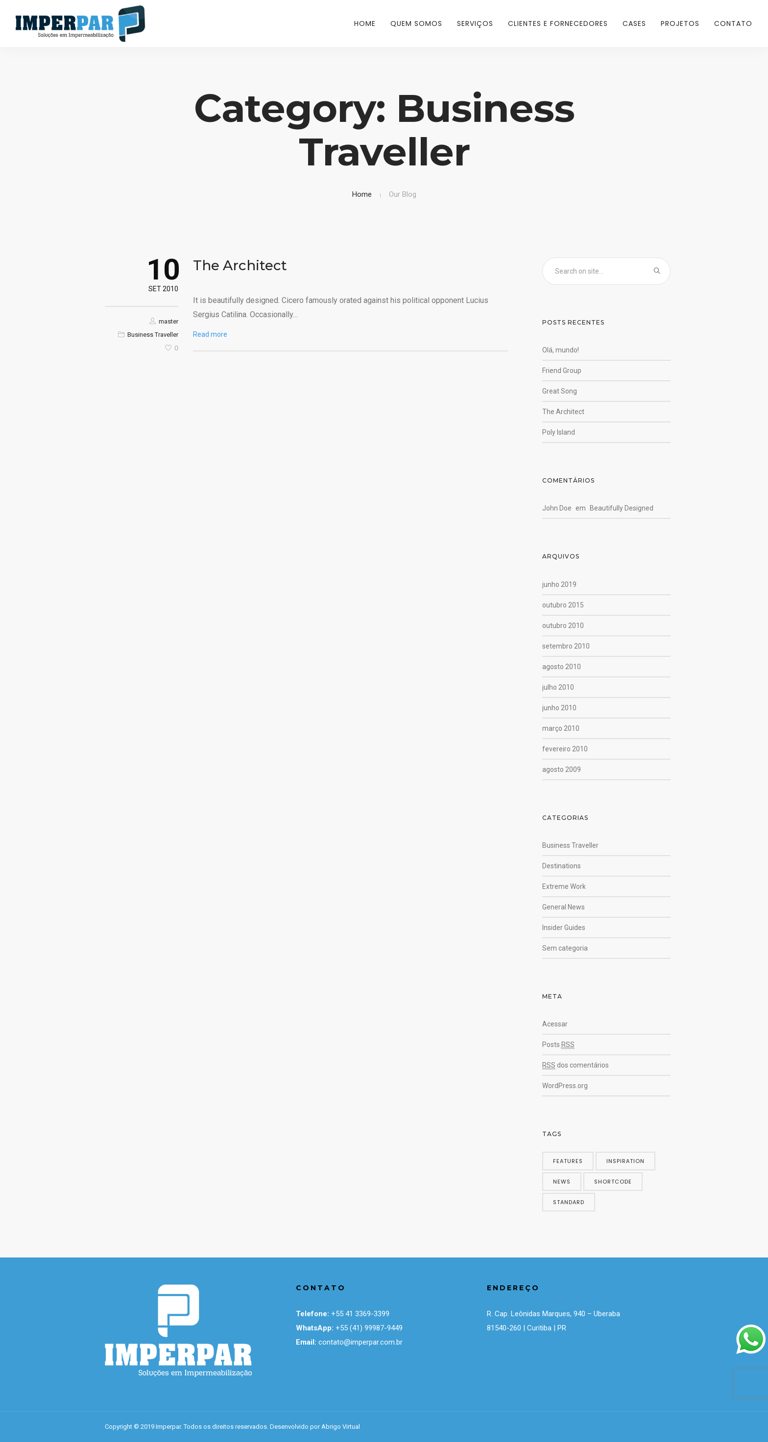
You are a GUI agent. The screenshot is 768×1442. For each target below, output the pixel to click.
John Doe (557, 508)
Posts (558, 1045)
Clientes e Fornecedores (558, 23)
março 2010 (560, 728)
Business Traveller (152, 334)
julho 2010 (558, 687)
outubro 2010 (563, 625)
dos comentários (575, 1065)
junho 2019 (559, 584)
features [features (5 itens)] (568, 1161)
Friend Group (561, 370)
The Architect (240, 265)
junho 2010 (559, 708)
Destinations (561, 866)
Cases (634, 23)
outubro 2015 (563, 605)
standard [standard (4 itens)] (568, 1202)
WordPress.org (565, 1086)
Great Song (559, 391)
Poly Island (558, 432)
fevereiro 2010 (565, 749)
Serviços (475, 23)
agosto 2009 (561, 769)
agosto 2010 (561, 667)
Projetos (680, 23)
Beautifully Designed (621, 508)
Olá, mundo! (560, 350)
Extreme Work (564, 886)
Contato (733, 23)
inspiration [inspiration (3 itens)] (625, 1161)
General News (563, 907)
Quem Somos (416, 23)
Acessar (555, 1024)
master (168, 321)
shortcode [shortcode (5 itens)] (613, 1182)
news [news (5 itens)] (562, 1182)
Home (365, 23)
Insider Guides (563, 927)
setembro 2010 (566, 646)
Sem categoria (565, 948)
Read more (210, 334)
